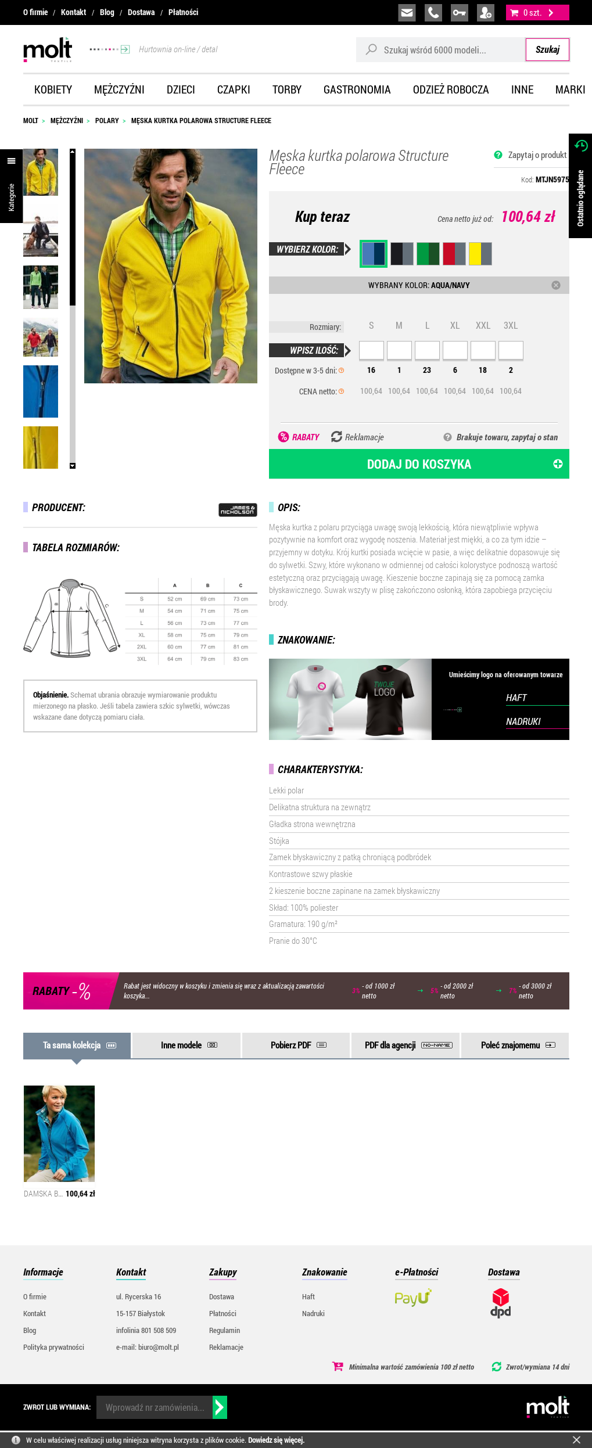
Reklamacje (226, 1347)
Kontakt (73, 12)
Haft (308, 1296)
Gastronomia (357, 89)
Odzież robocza (451, 89)
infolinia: (433, 12)
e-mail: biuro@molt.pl (147, 1347)
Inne (522, 89)
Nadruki (313, 1313)
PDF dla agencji (390, 1045)
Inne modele (181, 1045)
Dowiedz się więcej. (276, 1440)
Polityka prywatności (53, 1347)
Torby (287, 89)
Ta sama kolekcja (72, 1045)
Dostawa (141, 12)
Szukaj (547, 49)
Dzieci (181, 89)
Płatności (183, 12)
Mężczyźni (119, 89)
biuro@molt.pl (407, 12)
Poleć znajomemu (510, 1045)
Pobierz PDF (291, 1045)
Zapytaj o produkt (537, 154)
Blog (107, 12)
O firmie (35, 12)
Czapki (233, 89)
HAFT (516, 697)
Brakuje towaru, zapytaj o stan (507, 437)
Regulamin (224, 1330)
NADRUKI (523, 721)
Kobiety (53, 89)
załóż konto (485, 12)
